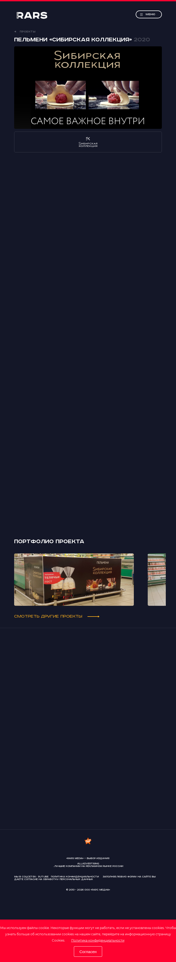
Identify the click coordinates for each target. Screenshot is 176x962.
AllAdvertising (88, 863)
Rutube (43, 876)
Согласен (88, 951)
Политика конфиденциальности (97, 940)
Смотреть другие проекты (57, 616)
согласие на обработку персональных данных (58, 879)
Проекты (24, 31)
